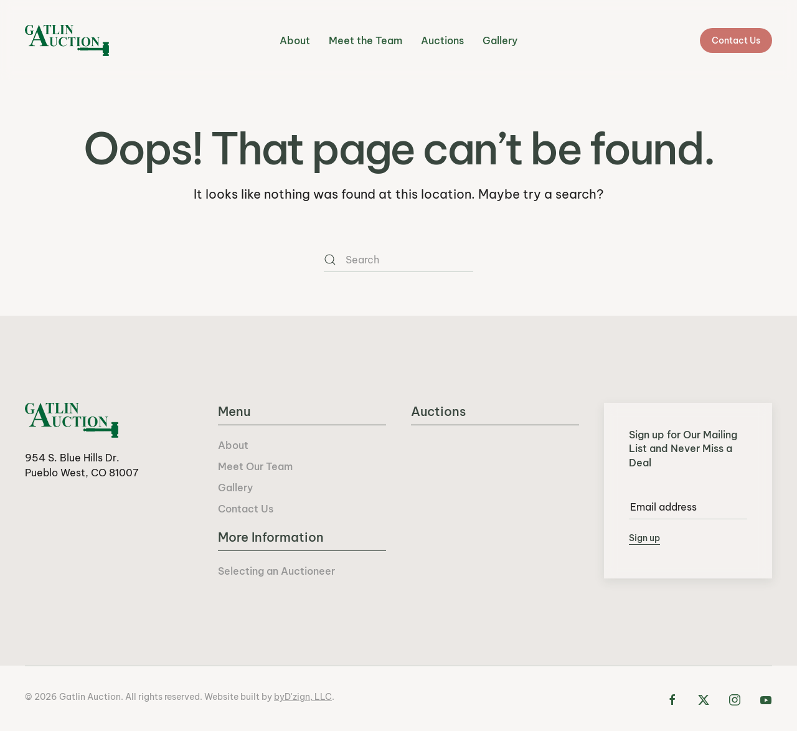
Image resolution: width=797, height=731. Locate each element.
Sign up (644, 538)
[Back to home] (67, 40)
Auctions (442, 40)
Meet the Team (365, 40)
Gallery (500, 40)
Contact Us (736, 40)
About (295, 40)
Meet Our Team (255, 466)
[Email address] (688, 506)
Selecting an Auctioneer (276, 571)
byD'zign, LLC (303, 696)
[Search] (398, 259)
